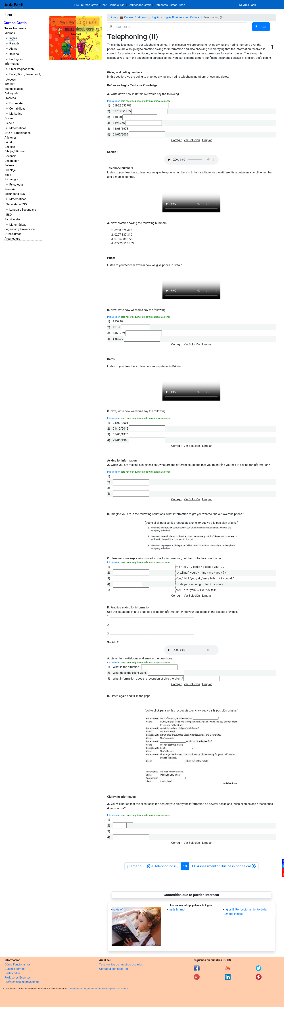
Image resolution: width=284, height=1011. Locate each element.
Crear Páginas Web (21, 69)
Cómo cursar (117, 5)
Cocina (9, 118)
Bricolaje (10, 170)
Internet (9, 84)
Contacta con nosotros (114, 969)
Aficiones (10, 137)
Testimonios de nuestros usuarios (121, 964)
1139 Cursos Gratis (86, 5)
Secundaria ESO (15, 194)
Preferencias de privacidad (22, 982)
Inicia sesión (113, 101)
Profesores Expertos (18, 977)
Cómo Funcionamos (17, 964)
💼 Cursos (126, 17)
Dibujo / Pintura (14, 151)
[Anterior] (162, 866)
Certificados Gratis (139, 5)
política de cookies (119, 988)
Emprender (16, 103)
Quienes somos (15, 969)
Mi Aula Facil (247, 5)
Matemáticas (17, 128)
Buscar (261, 26)
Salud (8, 142)
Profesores (161, 5)
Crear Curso (177, 5)
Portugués (16, 59)
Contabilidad (17, 108)
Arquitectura (12, 238)
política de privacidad (97, 988)
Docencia (10, 156)
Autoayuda (11, 93)
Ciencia (9, 123)
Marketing (15, 113)
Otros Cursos (13, 234)
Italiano (14, 54)
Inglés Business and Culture (181, 17)
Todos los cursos (16, 28)
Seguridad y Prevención (20, 229)
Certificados (12, 973)
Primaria (10, 189)
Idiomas (10, 33)
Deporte (10, 147)
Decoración (12, 161)
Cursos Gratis (15, 23)
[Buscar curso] (177, 26)
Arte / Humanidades (18, 133)
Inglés (13, 38)
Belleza (9, 165)
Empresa (10, 98)
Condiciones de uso (77, 988)
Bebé (8, 175)
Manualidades (14, 89)
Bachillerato (12, 219)
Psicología (11, 179)
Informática (12, 63)
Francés (14, 43)
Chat (104, 5)
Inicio (8, 15)
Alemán (14, 48)
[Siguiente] (224, 866)
